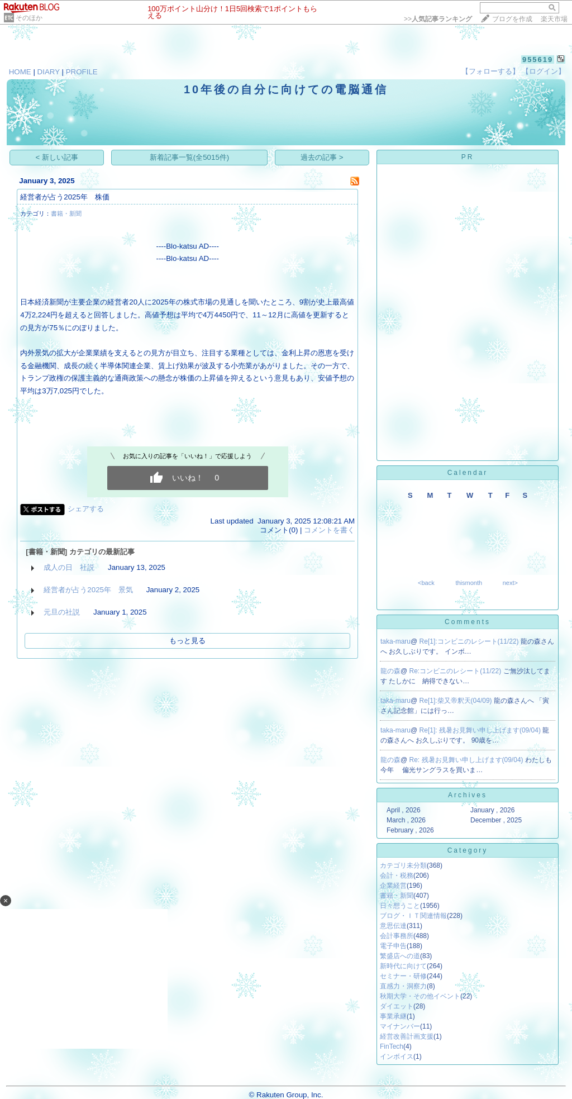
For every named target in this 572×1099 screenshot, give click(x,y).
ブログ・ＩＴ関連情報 (413, 916)
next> (510, 582)
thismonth (468, 582)
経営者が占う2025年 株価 (64, 197)
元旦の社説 (62, 612)
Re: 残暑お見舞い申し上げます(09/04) (467, 760)
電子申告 (393, 946)
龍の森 (390, 671)
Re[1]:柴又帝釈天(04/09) (457, 701)
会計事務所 (396, 936)
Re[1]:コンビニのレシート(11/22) (470, 641)
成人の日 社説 (69, 567)
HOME (20, 72)
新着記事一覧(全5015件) (190, 157)
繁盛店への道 (400, 956)
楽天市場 (554, 19)
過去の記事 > (322, 157)
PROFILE (82, 72)
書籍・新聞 (66, 213)
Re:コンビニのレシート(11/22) (456, 671)
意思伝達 (393, 926)
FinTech (391, 1046)
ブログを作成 (512, 19)
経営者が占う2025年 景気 (88, 590)
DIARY (48, 72)
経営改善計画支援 (406, 1036)
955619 (537, 59)
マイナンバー (400, 1026)
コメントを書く (329, 530)
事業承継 (393, 1016)
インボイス (396, 1056)
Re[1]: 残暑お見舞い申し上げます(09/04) (481, 730)
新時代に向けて (403, 966)
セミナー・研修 (403, 976)
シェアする (86, 509)
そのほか (29, 18)
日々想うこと (400, 906)
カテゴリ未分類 (403, 865)
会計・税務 (396, 875)
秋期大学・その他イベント (420, 996)
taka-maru (395, 641)
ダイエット (396, 1006)
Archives (467, 795)
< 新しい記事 (57, 157)
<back (426, 582)
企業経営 (393, 885)
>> (438, 19)
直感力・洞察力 (403, 986)
